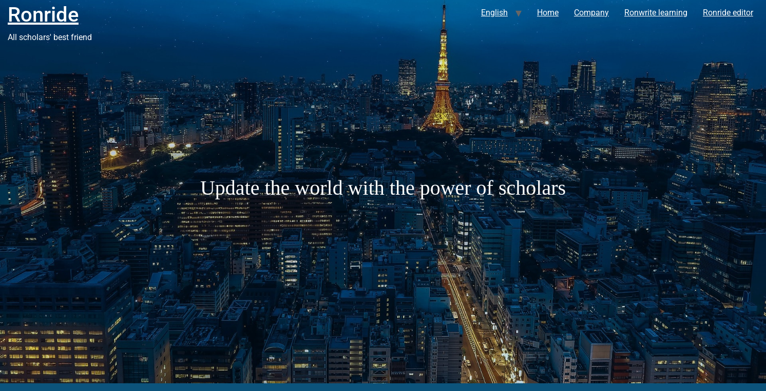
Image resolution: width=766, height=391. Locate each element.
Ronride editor (728, 12)
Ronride (43, 15)
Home (548, 12)
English (494, 12)
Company (591, 12)
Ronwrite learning (655, 12)
